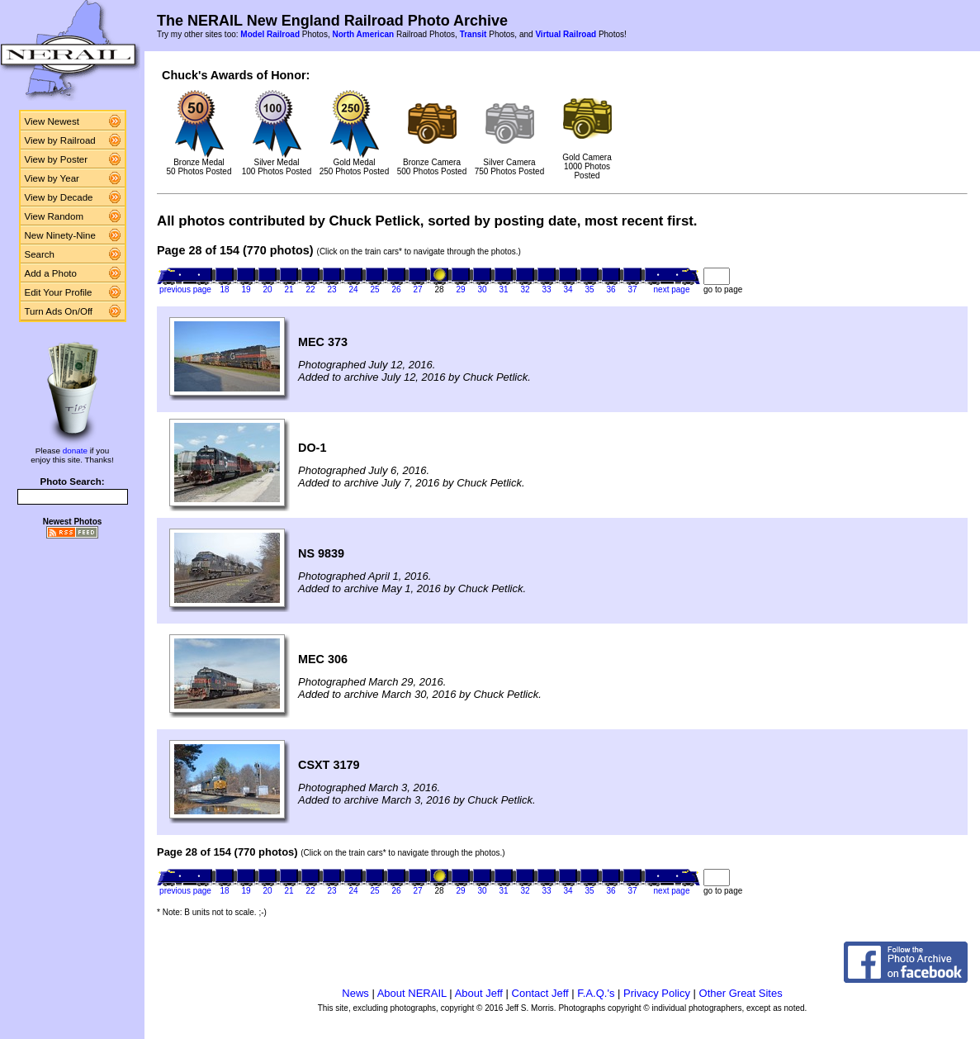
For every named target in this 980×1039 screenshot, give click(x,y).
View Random (54, 216)
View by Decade (59, 197)
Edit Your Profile (58, 292)
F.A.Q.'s (595, 993)
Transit (473, 34)
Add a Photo (51, 273)
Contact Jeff (540, 993)
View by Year (52, 178)
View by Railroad (60, 140)
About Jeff (479, 993)
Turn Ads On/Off (59, 311)
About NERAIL (412, 993)
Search (40, 254)
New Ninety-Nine (60, 235)
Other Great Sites (741, 993)
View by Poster (56, 159)
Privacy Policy (656, 993)
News (355, 993)
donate (75, 450)
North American (363, 34)
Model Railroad (270, 34)
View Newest (52, 121)
